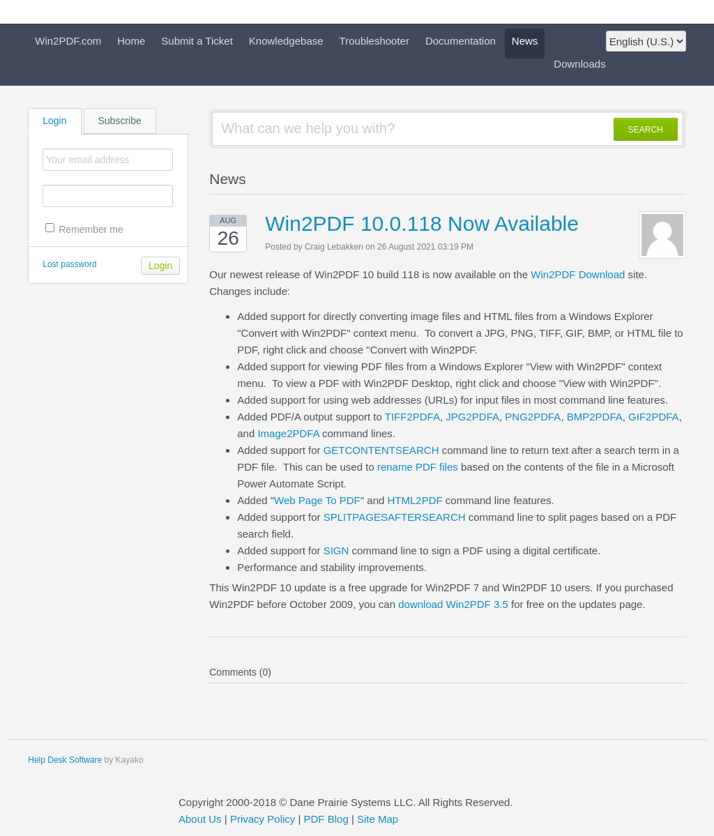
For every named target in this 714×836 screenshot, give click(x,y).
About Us (200, 819)
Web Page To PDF (317, 500)
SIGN (336, 550)
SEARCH (645, 130)
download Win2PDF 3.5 (453, 604)
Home (131, 41)
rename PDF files (417, 467)
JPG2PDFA (472, 417)
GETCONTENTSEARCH (381, 450)
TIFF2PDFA (412, 417)
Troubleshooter (374, 41)
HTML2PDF (414, 500)
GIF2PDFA (653, 417)
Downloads (579, 64)
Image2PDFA (288, 433)
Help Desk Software (65, 760)
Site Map (377, 819)
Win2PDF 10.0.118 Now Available (422, 223)
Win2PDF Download (578, 274)
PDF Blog (326, 819)
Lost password (69, 264)
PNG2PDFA (533, 417)
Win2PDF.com (68, 41)
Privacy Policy (262, 819)
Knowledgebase (286, 41)
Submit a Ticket (197, 41)
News (525, 41)
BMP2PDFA (595, 417)
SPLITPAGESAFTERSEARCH (395, 517)
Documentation (460, 41)
